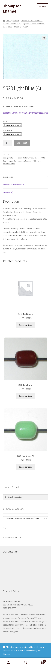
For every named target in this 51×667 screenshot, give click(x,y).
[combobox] (25, 518)
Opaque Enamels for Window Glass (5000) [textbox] (24, 518)
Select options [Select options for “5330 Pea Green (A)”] (25, 466)
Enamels (16, 21)
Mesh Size (7, 130)
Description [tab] (8, 176)
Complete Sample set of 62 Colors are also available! (25, 112)
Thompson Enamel (12, 8)
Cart (40, 660)
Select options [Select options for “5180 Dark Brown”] (25, 396)
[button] (44, 38)
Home (8, 21)
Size (5, 121)
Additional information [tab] (13, 184)
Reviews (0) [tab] (8, 192)
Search (25, 662)
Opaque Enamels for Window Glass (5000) (28, 158)
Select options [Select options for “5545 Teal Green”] (25, 325)
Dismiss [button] (6, 654)
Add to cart (22, 142)
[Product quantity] (7, 143)
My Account (8, 662)
